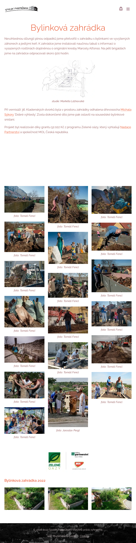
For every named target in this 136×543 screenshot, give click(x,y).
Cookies (84, 536)
